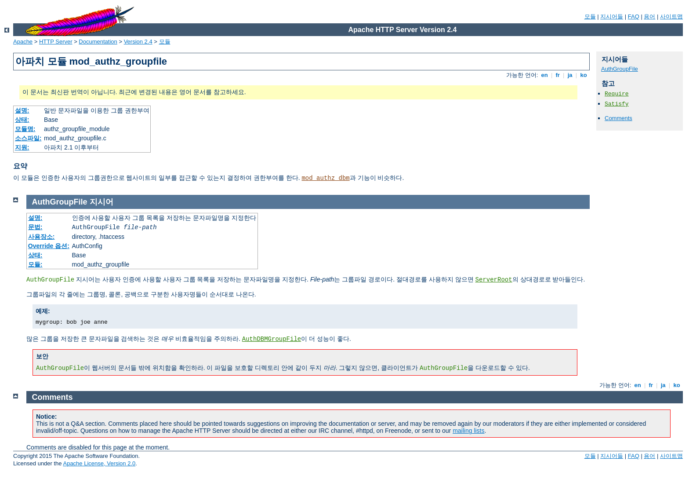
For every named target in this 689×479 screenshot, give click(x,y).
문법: (35, 226)
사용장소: (41, 236)
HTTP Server (56, 41)
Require (617, 94)
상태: (22, 119)
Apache (23, 41)
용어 (649, 16)
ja (570, 75)
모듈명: (25, 128)
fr (558, 75)
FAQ (633, 16)
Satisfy (617, 104)
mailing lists (468, 430)
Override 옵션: (48, 245)
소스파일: (28, 138)
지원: (22, 147)
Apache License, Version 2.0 (99, 463)
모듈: (35, 264)
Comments (618, 118)
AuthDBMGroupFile (271, 339)
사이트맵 (671, 16)
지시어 (101, 201)
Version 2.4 (138, 41)
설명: (22, 110)
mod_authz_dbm (325, 178)
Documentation (98, 41)
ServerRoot (493, 279)
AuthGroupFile (619, 69)
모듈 (590, 16)
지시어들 (611, 16)
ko (583, 75)
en (544, 75)
